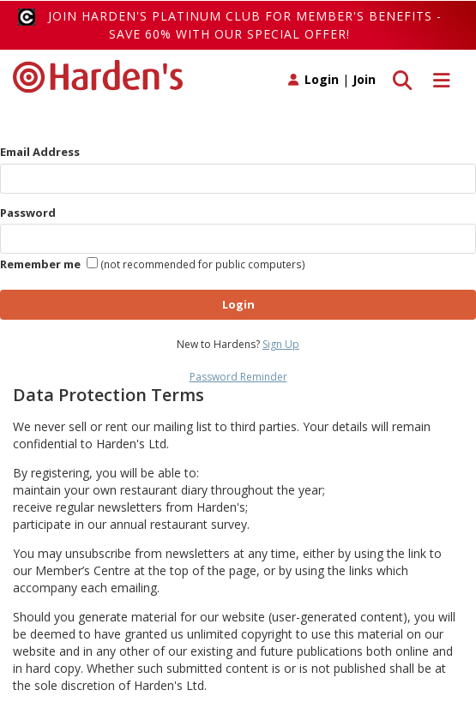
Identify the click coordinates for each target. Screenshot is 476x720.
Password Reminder (238, 376)
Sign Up (280, 344)
